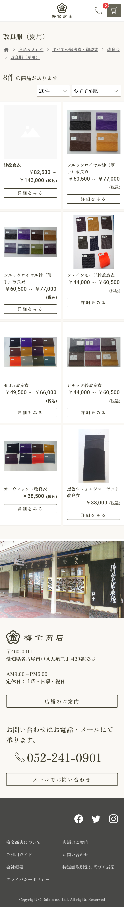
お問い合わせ (75, 854)
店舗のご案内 (62, 701)
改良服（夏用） (25, 57)
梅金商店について (23, 842)
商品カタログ (31, 49)
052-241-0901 (64, 757)
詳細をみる (30, 193)
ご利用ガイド (19, 854)
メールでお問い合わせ (62, 779)
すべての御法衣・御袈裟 (75, 49)
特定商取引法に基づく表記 (88, 867)
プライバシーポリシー (28, 879)
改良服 (113, 49)
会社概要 (15, 867)
